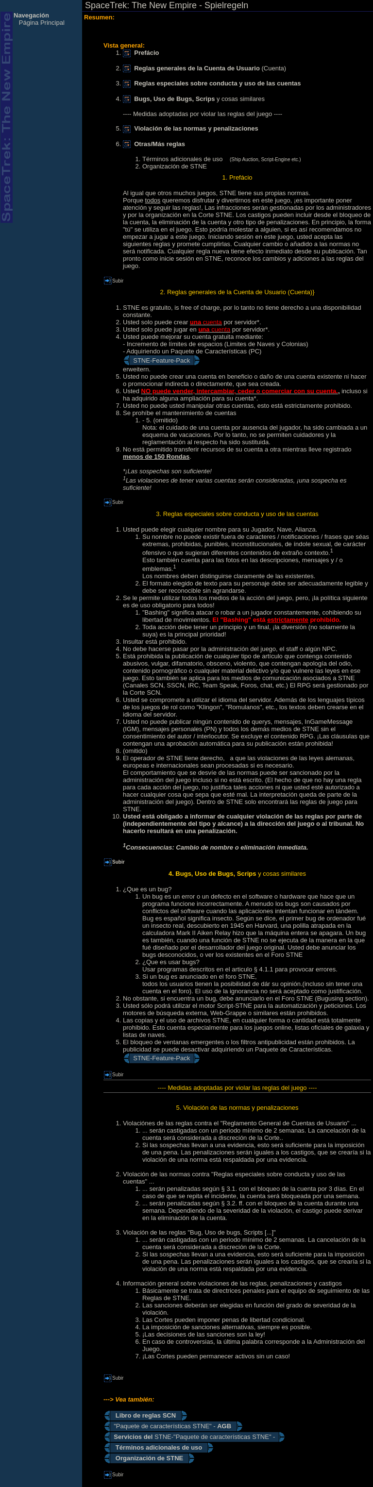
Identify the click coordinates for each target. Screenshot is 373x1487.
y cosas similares (194, 98)
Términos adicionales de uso (182, 159)
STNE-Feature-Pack (161, 360)
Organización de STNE (174, 166)
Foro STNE (287, 954)
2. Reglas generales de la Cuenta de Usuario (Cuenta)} (237, 292)
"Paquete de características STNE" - (173, 1426)
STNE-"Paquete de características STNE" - (194, 1436)
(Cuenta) (204, 68)
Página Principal (42, 22)
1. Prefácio (237, 177)
